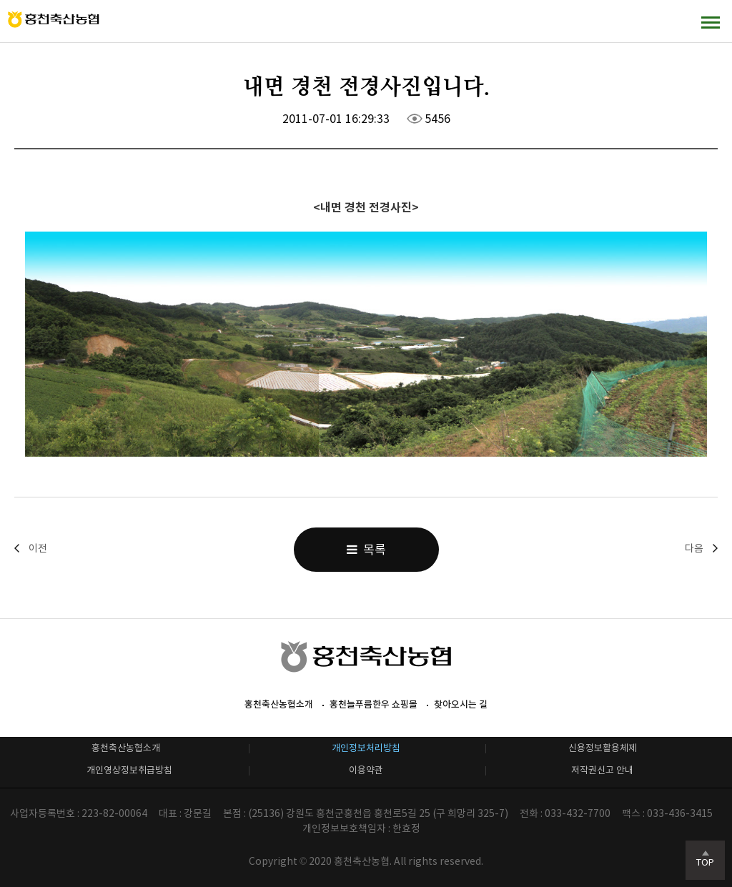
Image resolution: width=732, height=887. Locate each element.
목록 (366, 550)
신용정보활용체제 (602, 748)
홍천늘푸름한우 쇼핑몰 (373, 704)
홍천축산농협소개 (278, 704)
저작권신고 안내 (602, 770)
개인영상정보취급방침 (129, 770)
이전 (38, 548)
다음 (694, 548)
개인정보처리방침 (366, 748)
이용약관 (366, 770)
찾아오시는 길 (461, 704)
